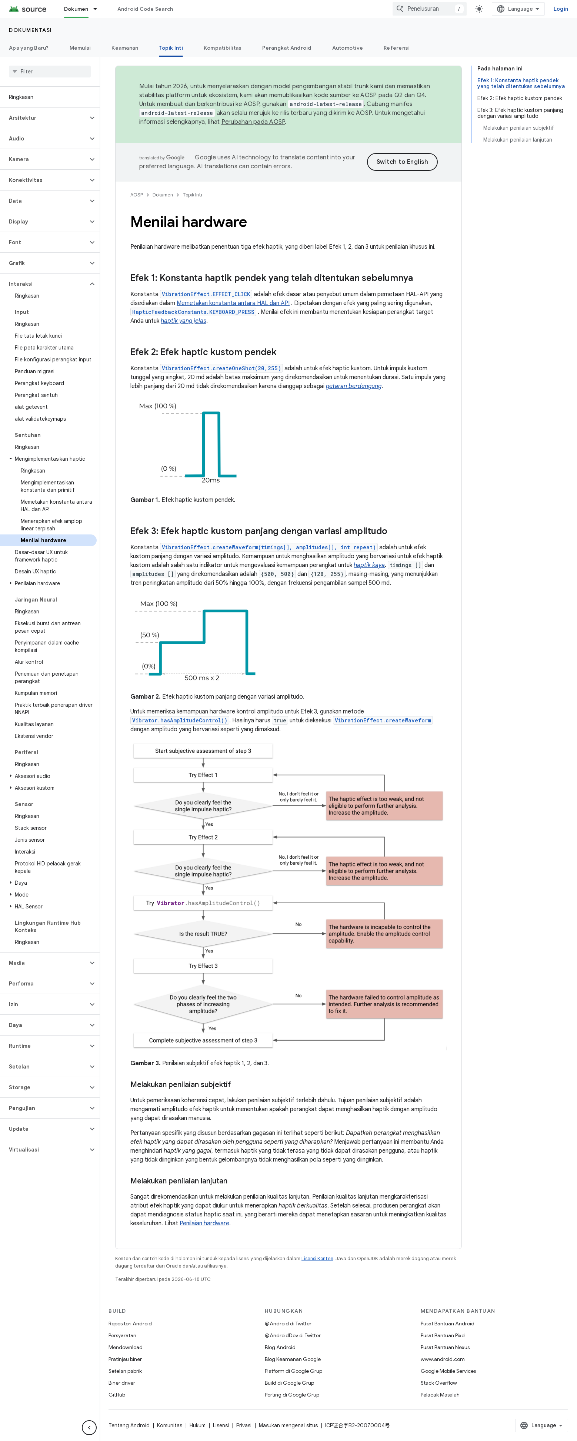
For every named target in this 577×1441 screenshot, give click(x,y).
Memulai (80, 47)
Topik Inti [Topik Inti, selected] (171, 47)
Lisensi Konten (317, 1258)
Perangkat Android (286, 47)
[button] (44, 118)
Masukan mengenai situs (288, 1425)
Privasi (243, 1425)
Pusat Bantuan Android (447, 1323)
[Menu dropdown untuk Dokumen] (99, 9)
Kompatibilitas (223, 47)
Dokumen (163, 195)
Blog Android (280, 1347)
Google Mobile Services (448, 1371)
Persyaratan (122, 1335)
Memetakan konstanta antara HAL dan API (233, 303)
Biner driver (122, 1382)
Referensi (397, 47)
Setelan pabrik (125, 1371)
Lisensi (221, 1425)
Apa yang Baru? (29, 47)
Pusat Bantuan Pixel (443, 1335)
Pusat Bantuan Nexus (445, 1347)
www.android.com (443, 1359)
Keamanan (124, 47)
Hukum (198, 1425)
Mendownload (126, 1347)
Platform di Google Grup (293, 1371)
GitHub (117, 1394)
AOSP (136, 195)
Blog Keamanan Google (293, 1359)
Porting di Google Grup (292, 1394)
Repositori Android (130, 1323)
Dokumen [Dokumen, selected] (76, 9)
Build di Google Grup (289, 1382)
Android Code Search (145, 9)
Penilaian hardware (204, 1223)
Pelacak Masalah (440, 1394)
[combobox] (430, 9)
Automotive (347, 47)
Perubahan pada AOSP (253, 122)
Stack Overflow (439, 1382)
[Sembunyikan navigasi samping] (89, 1427)
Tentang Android (129, 1425)
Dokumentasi (30, 30)
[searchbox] (50, 71)
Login (561, 9)
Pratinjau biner (125, 1359)
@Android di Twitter (288, 1323)
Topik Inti (192, 195)
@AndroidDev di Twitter (293, 1335)
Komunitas (169, 1425)
